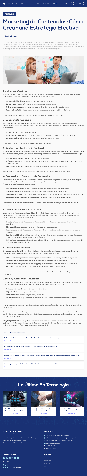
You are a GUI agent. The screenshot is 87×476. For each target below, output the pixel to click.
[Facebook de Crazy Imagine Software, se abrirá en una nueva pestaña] (4, 458)
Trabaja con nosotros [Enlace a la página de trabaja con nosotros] (43, 3)
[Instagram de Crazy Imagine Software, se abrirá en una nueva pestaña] (12, 458)
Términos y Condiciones (8, 442)
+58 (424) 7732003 (51, 448)
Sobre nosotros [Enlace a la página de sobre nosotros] (13, 3)
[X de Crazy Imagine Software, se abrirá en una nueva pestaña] (7, 458)
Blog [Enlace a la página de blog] (34, 3)
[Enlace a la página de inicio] (4, 3)
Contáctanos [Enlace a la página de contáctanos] (78, 3)
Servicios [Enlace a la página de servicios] (29, 3)
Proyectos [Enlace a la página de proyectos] (22, 3)
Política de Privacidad (18, 442)
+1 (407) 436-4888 (50, 445)
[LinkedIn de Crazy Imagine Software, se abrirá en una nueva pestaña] (10, 458)
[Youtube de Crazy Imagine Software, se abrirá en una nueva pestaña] (15, 458)
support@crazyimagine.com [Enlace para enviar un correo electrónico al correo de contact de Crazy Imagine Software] (53, 443)
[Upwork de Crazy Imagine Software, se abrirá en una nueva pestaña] (18, 458)
